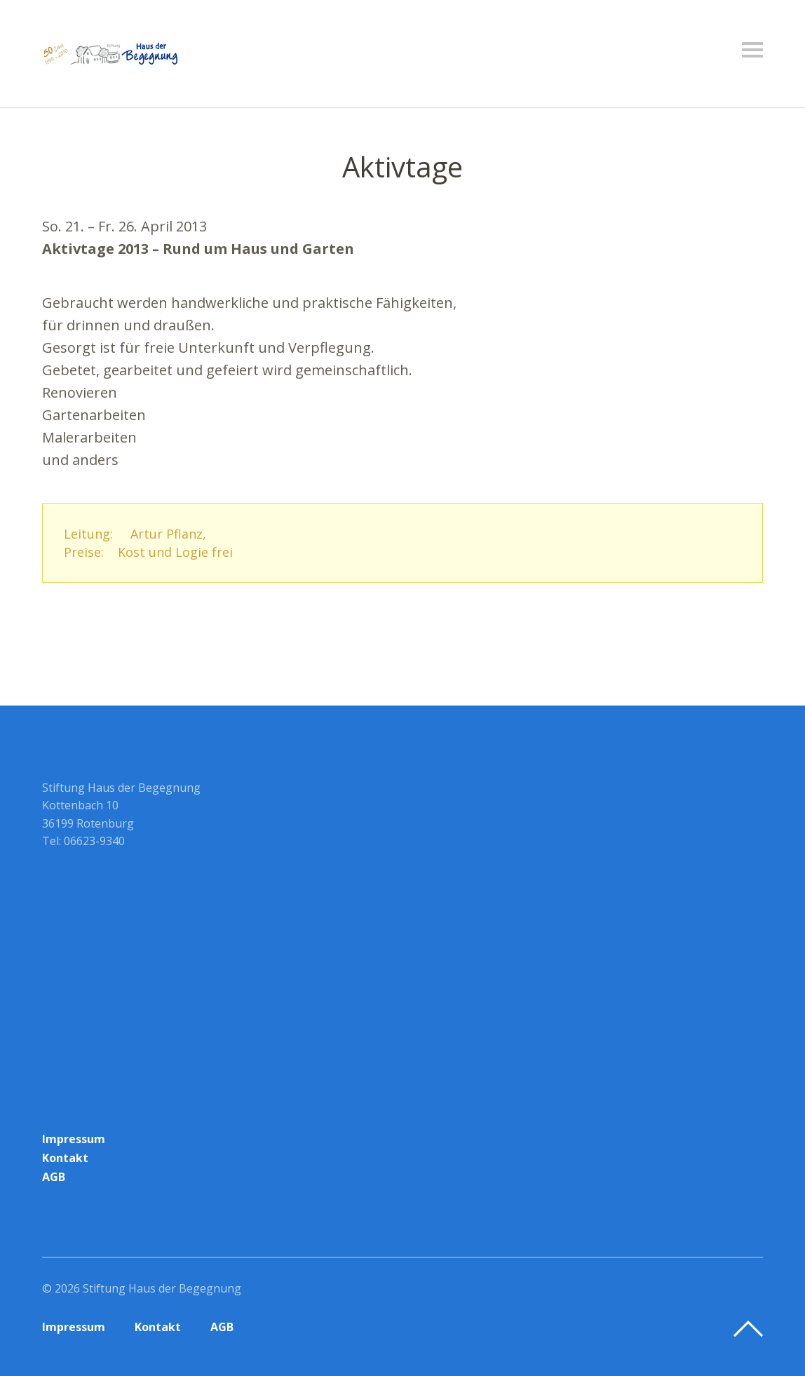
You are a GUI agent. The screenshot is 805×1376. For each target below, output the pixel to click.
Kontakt (65, 1158)
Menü (752, 50)
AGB (53, 1177)
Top (748, 1329)
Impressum (73, 1139)
